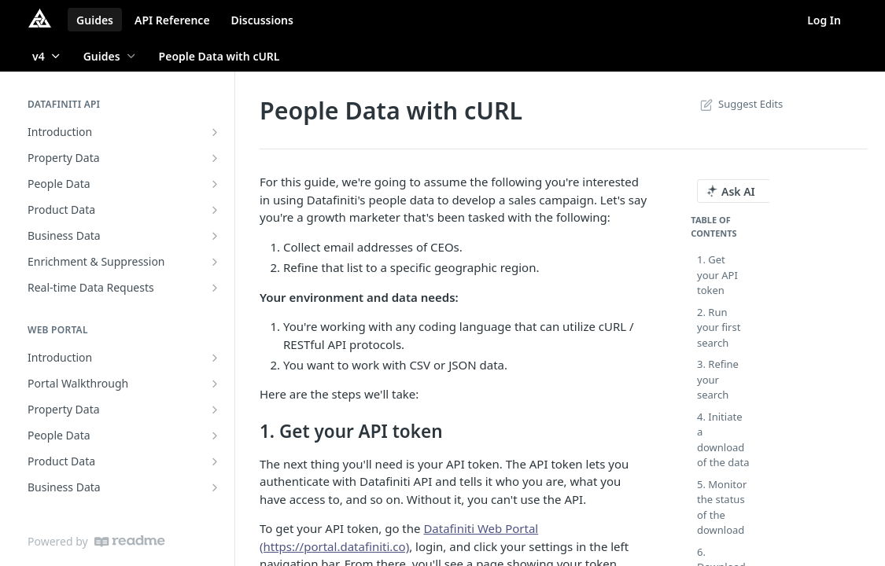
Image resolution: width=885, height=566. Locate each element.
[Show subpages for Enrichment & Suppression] (214, 261)
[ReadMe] (129, 541)
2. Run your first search (718, 327)
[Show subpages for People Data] (214, 184)
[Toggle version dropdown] (47, 56)
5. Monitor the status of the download (722, 507)
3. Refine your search (718, 379)
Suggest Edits (740, 104)
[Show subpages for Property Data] (214, 158)
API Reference (172, 20)
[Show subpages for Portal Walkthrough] (214, 383)
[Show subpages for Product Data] (214, 210)
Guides (94, 20)
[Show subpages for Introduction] (214, 132)
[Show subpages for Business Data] (214, 236)
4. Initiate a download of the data (723, 440)
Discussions (262, 20)
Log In (824, 20)
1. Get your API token (717, 274)
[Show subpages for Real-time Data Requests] (214, 287)
